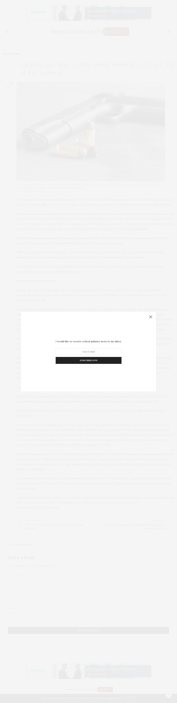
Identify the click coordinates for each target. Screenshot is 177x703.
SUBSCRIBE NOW (88, 360)
